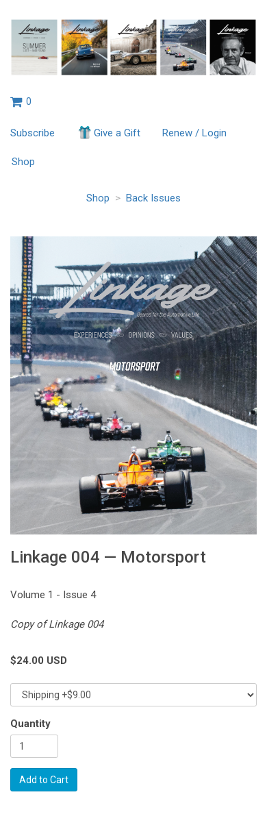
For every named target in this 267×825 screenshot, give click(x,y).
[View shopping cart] (20, 101)
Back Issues (153, 198)
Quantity (30, 723)
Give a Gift (108, 132)
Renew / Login (194, 133)
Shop (23, 162)
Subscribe (32, 133)
